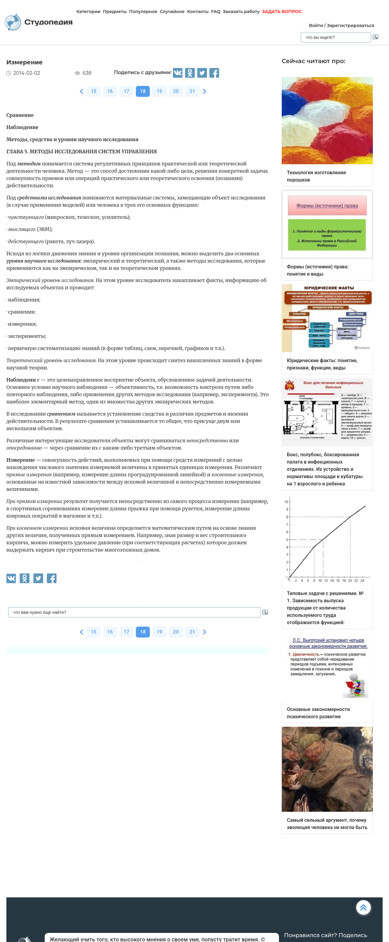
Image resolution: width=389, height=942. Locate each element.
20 (176, 91)
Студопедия (39, 22)
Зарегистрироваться (350, 25)
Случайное (172, 11)
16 (110, 91)
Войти (316, 25)
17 (126, 91)
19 (159, 91)
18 (143, 91)
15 (93, 91)
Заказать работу (241, 11)
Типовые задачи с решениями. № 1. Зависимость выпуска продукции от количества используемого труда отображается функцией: (325, 607)
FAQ (216, 11)
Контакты (197, 11)
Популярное (143, 11)
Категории (88, 11)
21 (192, 91)
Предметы (115, 11)
